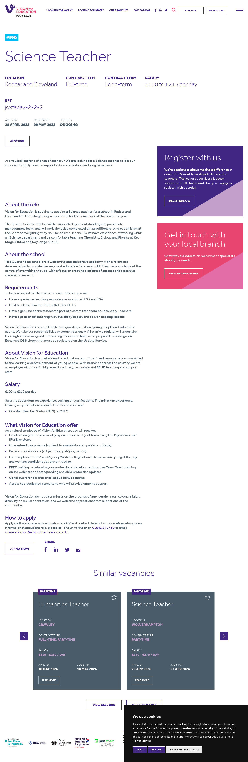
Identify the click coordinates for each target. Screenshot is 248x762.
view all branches (185, 274)
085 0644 (142, 9)
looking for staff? (91, 9)
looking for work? (59, 9)
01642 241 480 (103, 528)
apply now (17, 140)
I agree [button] (140, 749)
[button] (224, 637)
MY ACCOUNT (217, 9)
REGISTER (190, 9)
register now (181, 201)
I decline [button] (156, 749)
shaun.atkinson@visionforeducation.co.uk (36, 532)
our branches (118, 9)
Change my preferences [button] (184, 749)
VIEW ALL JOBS (102, 705)
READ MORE (49, 680)
